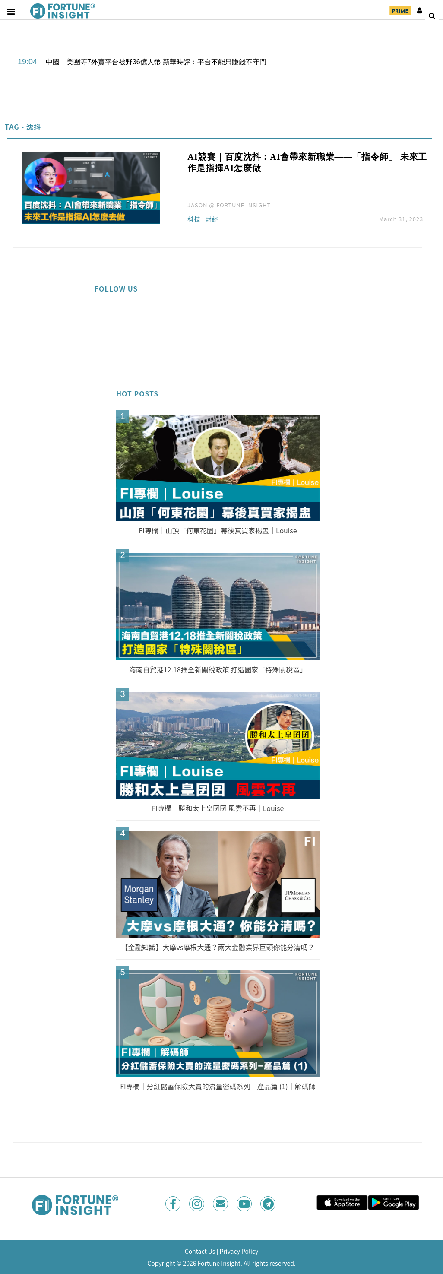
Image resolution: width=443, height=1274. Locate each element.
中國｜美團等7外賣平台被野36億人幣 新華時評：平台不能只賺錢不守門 (156, 62)
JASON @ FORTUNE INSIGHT (229, 205)
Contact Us (200, 1251)
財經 (212, 219)
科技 (193, 219)
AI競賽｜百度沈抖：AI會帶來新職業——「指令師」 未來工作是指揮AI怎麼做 (307, 162)
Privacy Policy (238, 1251)
